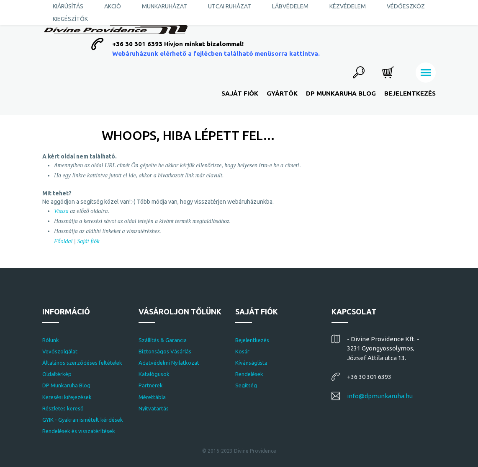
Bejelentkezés (410, 93)
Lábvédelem (290, 6)
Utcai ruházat (229, 6)
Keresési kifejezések (67, 397)
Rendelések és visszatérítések (78, 431)
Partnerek (151, 385)
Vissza (61, 211)
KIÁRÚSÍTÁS (68, 6)
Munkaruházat (164, 6)
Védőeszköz (406, 6)
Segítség (246, 385)
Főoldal (63, 241)
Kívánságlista (251, 363)
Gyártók (282, 93)
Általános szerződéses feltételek (82, 363)
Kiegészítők (70, 19)
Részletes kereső (63, 408)
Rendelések (249, 374)
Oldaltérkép (57, 374)
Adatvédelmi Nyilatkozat (169, 363)
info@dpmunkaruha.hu (380, 396)
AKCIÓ (112, 6)
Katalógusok (154, 374)
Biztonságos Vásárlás (165, 351)
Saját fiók (239, 93)
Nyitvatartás (154, 408)
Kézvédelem (347, 6)
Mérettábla (152, 397)
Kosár (242, 351)
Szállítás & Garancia (163, 340)
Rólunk (50, 340)
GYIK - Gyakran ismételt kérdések (82, 420)
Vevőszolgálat (59, 351)
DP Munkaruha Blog (341, 93)
